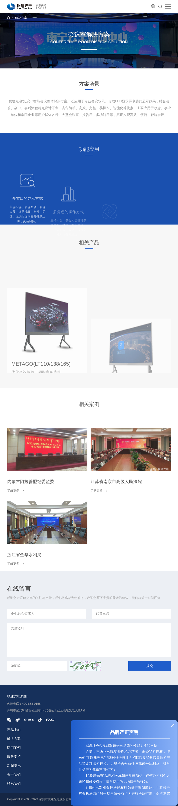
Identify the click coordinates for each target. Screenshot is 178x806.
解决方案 (21, 18)
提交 (149, 666)
